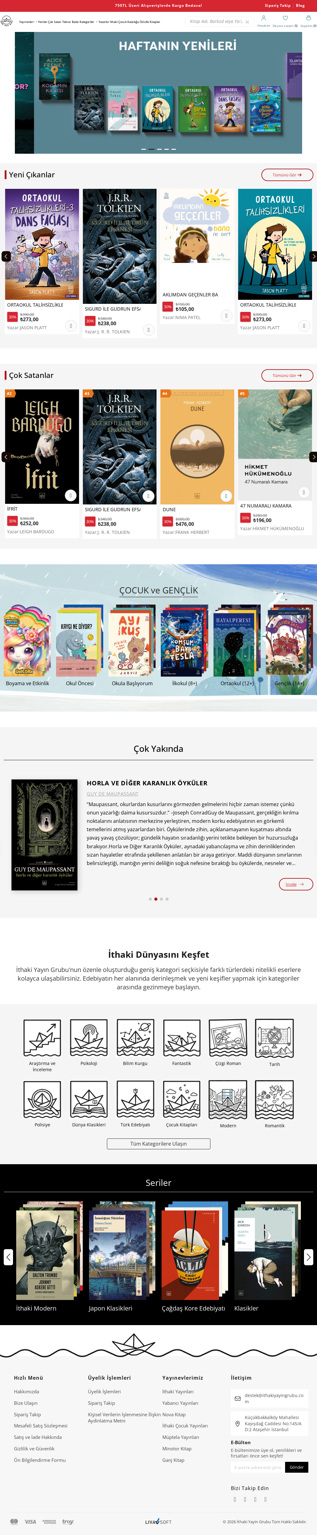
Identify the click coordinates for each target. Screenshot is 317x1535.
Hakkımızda (26, 1391)
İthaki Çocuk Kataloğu (124, 22)
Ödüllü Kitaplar (150, 22)
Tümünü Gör (287, 175)
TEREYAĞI (17, 510)
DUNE (246, 509)
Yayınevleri (26, 22)
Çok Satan (54, 22)
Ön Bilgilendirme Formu (40, 1460)
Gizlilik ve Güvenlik (34, 1448)
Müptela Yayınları (180, 1437)
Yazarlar (104, 22)
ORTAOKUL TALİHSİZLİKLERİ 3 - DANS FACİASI (113, 305)
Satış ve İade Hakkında (38, 1437)
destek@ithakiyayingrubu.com (274, 1398)
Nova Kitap (174, 1414)
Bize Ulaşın (25, 1403)
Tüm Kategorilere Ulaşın (158, 1143)
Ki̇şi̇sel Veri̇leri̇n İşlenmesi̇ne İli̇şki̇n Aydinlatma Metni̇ (124, 1417)
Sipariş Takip (278, 5)
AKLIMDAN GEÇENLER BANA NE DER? (268, 295)
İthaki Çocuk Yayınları (185, 1425)
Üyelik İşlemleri (104, 1391)
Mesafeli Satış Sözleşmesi (41, 1425)
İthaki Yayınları (178, 1391)
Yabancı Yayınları (180, 1403)
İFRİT (90, 509)
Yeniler (42, 22)
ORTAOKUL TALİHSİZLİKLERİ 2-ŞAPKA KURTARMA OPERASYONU (35, 305)
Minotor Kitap (177, 1448)
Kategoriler (87, 22)
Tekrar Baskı (70, 22)
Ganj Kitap (173, 1460)
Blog (300, 5)
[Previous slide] (6, 256)
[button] (144, 149)
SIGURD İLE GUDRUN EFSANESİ (190, 309)
